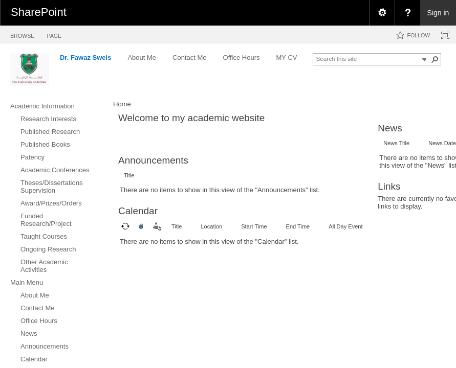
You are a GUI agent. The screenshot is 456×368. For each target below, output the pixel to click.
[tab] (22, 34)
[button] (435, 59)
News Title (396, 143)
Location (211, 226)
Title (129, 175)
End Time (298, 226)
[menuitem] (382, 13)
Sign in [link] (438, 13)
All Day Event (345, 226)
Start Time (254, 226)
